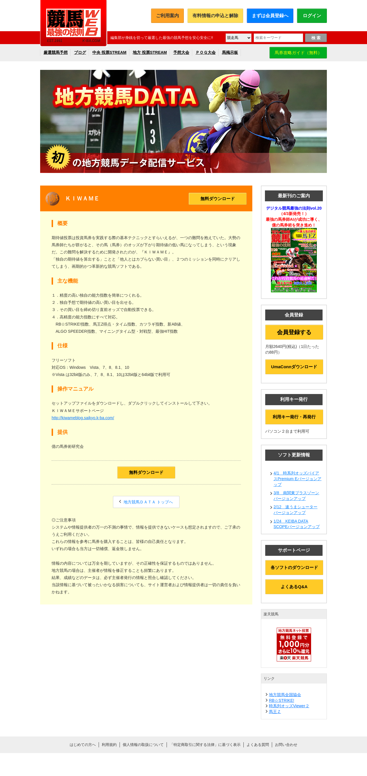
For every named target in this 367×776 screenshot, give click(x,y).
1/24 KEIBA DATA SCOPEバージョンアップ (297, 524)
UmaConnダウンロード (294, 366)
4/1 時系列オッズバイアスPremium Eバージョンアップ (297, 479)
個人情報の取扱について (143, 744)
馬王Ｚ (275, 711)
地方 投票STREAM (150, 52)
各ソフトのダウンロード (294, 567)
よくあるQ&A (294, 586)
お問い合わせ (286, 744)
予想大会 (181, 52)
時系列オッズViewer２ (289, 706)
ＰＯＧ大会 (206, 52)
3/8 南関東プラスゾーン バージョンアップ (296, 496)
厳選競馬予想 (56, 52)
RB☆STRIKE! (281, 700)
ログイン (312, 15)
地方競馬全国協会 (285, 694)
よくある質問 (258, 744)
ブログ (80, 52)
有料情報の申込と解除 (215, 15)
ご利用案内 (167, 15)
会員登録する (294, 332)
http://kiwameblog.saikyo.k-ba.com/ (83, 417)
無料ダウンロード (217, 198)
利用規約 (109, 744)
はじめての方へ (83, 744)
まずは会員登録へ (270, 15)
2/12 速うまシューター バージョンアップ (295, 510)
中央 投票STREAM (109, 52)
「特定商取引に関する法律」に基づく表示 (205, 744)
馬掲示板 (230, 52)
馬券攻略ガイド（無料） (298, 52)
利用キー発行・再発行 (294, 416)
